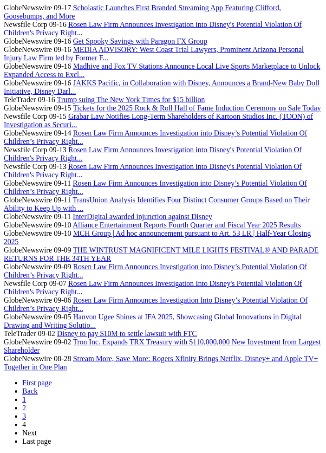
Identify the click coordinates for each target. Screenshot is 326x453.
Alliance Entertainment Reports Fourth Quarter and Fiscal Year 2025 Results (186, 225)
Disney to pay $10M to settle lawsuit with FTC (127, 333)
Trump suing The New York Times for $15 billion (131, 100)
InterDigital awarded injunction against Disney (142, 216)
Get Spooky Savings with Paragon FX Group (140, 41)
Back (30, 391)
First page (37, 383)
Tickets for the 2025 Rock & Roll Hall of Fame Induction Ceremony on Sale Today (197, 108)
